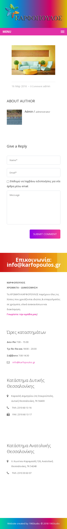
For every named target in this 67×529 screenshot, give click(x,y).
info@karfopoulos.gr (24, 362)
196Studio (54, 523)
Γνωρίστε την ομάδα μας (22, 314)
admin (46, 86)
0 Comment (36, 86)
